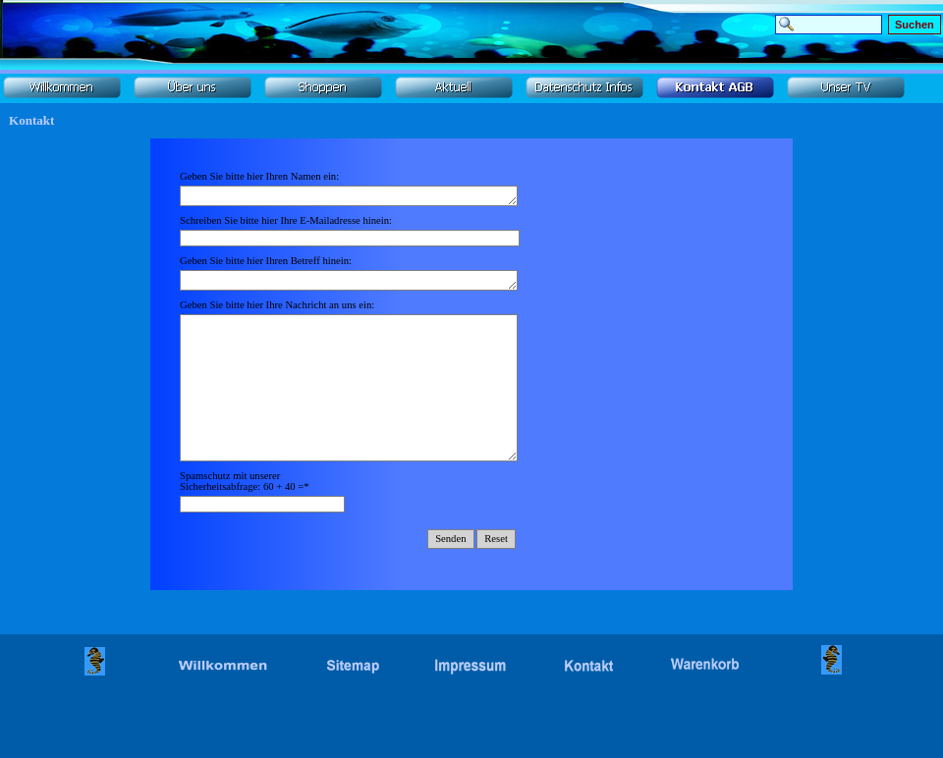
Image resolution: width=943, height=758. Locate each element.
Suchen (914, 24)
